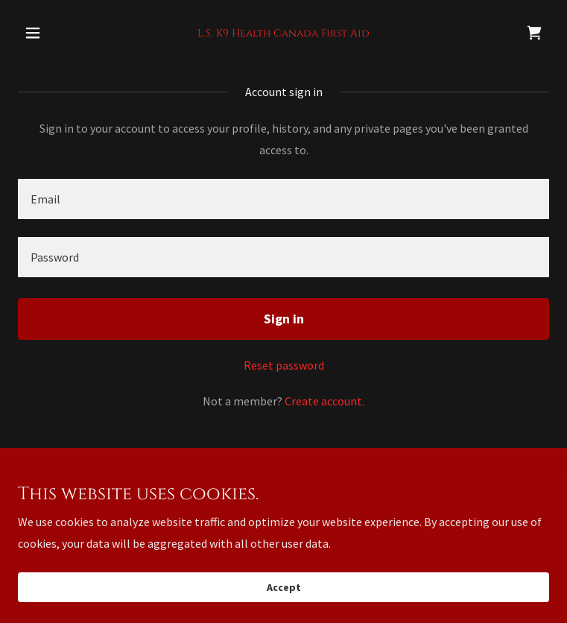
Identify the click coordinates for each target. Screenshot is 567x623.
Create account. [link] (324, 400)
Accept (284, 587)
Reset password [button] (284, 365)
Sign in (284, 318)
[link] (283, 32)
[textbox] (283, 199)
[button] (58, 33)
